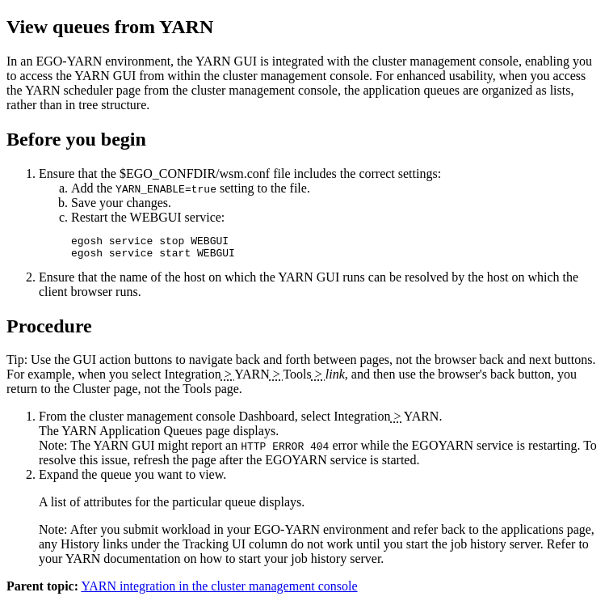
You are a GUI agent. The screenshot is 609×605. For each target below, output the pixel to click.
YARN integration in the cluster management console (219, 591)
